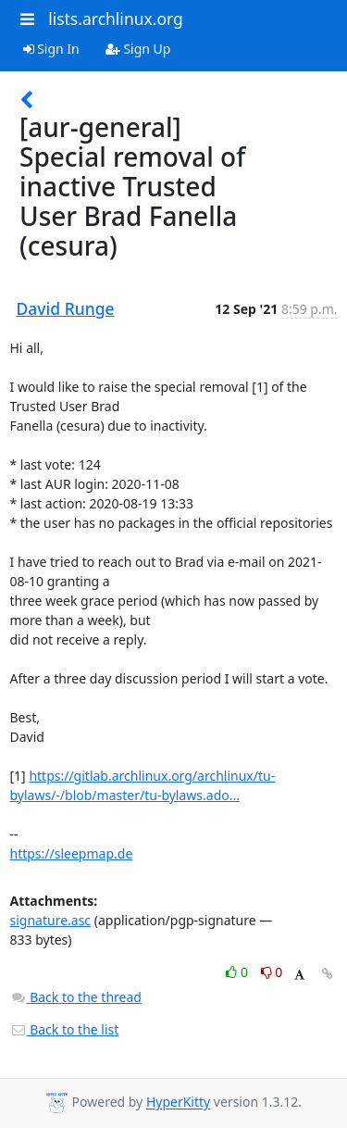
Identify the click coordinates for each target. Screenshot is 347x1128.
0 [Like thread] (238, 972)
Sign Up (138, 48)
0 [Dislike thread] (272, 972)
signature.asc (51, 920)
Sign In (51, 48)
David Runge (66, 308)
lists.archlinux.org (115, 18)
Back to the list (64, 1029)
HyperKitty (178, 1102)
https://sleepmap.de (71, 853)
